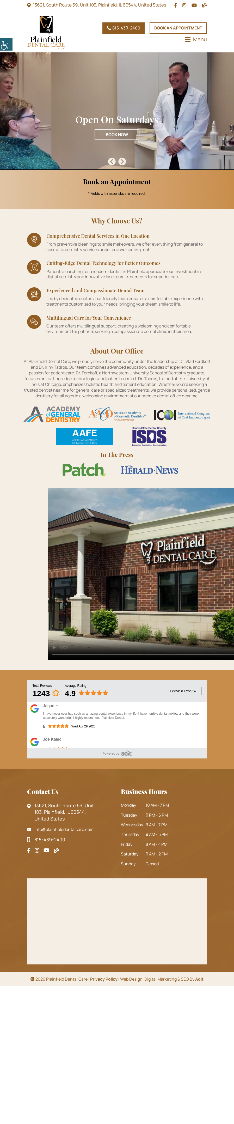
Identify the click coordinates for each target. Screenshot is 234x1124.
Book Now (117, 134)
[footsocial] (28, 850)
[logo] (46, 32)
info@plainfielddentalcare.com (60, 829)
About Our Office (117, 350)
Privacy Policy (104, 979)
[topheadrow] (175, 5)
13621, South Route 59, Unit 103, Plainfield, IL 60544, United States (60, 812)
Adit (199, 979)
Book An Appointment (178, 28)
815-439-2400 (123, 28)
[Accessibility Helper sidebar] (6, 44)
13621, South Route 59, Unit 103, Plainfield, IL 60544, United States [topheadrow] (99, 5)
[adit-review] (126, 753)
